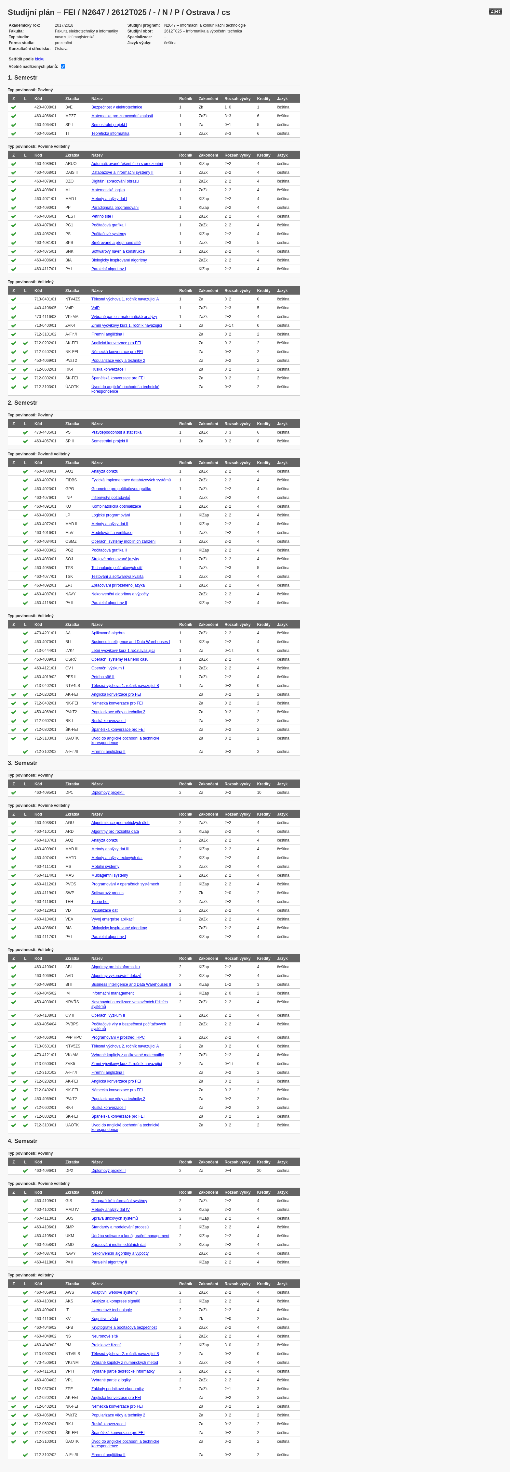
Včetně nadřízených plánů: (33, 66)
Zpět (495, 11)
